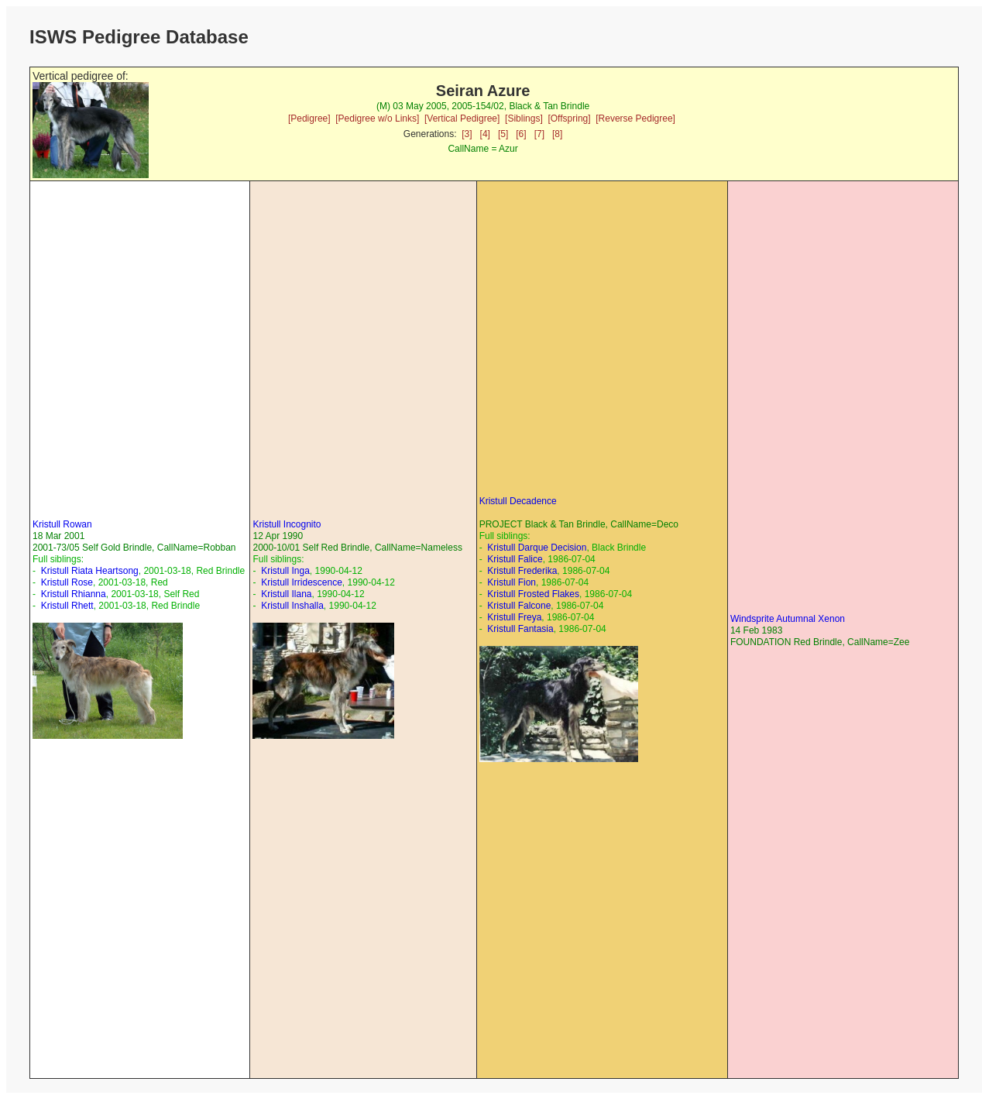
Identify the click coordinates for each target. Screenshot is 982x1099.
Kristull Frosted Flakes (533, 594)
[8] (557, 134)
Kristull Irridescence (301, 582)
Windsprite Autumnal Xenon (787, 618)
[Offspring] (569, 118)
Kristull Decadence (518, 501)
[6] (521, 134)
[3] (467, 134)
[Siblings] (524, 118)
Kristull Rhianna (73, 594)
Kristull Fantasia (520, 628)
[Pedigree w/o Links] (377, 118)
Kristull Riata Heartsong (90, 570)
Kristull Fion (511, 582)
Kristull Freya (514, 617)
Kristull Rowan (62, 524)
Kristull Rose (67, 582)
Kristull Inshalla (292, 605)
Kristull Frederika (522, 570)
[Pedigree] (309, 118)
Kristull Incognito (286, 524)
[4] (485, 134)
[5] (503, 134)
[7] (539, 134)
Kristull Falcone (519, 605)
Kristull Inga (285, 570)
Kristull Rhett (67, 605)
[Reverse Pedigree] (635, 118)
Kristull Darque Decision (536, 547)
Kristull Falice (514, 559)
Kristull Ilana (286, 594)
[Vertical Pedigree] (462, 118)
